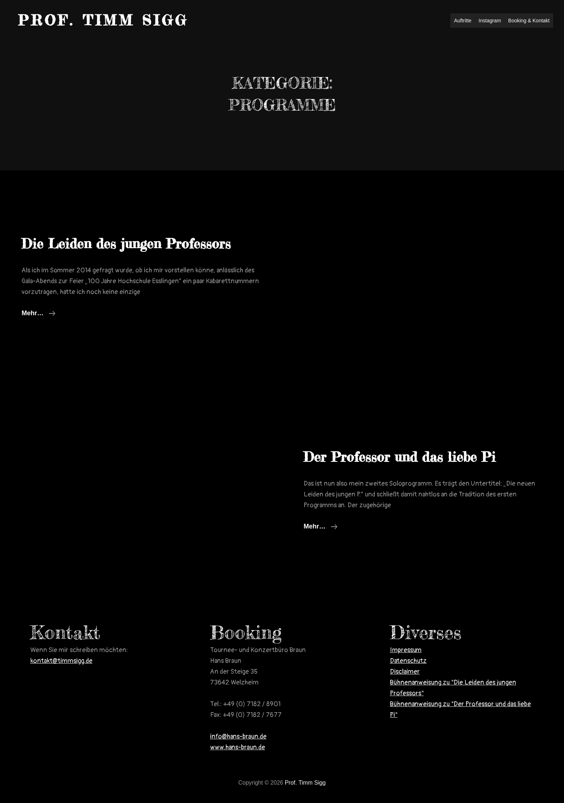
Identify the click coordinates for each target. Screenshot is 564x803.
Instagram (490, 20)
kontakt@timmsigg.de (61, 661)
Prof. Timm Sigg (103, 20)
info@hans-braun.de (238, 736)
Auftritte (462, 20)
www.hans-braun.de (237, 747)
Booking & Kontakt (529, 20)
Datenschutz (408, 661)
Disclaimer (405, 672)
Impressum (406, 650)
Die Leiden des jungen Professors (126, 244)
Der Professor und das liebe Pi (400, 457)
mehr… (38, 313)
